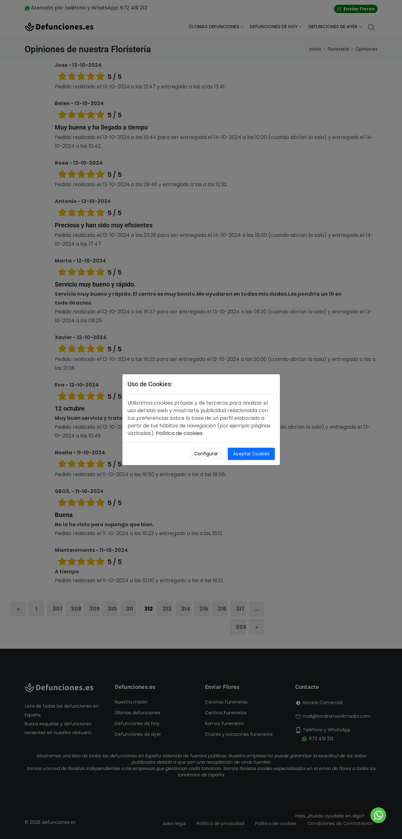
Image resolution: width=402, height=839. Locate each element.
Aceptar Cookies (251, 454)
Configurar (206, 454)
